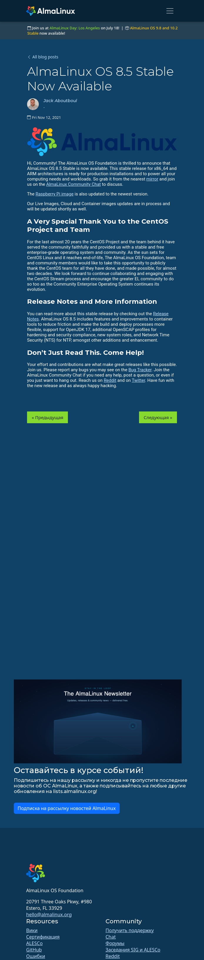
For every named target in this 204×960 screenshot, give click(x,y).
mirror (152, 179)
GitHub (34, 949)
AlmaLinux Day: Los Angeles (75, 28)
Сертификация (43, 937)
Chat (111, 937)
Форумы (115, 943)
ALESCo (34, 943)
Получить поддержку (130, 930)
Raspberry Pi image (54, 194)
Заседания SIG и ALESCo (133, 949)
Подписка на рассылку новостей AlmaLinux (67, 808)
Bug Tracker (139, 369)
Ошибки (35, 956)
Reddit (110, 380)
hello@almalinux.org (49, 914)
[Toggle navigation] (170, 10)
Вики (32, 930)
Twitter (138, 380)
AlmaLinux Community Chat (73, 184)
